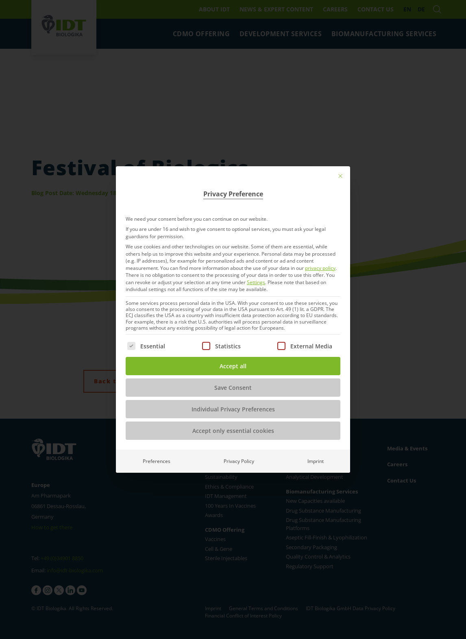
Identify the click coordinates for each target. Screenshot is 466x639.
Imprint (315, 461)
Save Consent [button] (233, 387)
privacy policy (320, 268)
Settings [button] (256, 282)
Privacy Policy (239, 461)
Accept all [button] (233, 366)
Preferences (156, 461)
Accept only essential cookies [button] (233, 431)
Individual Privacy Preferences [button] (233, 409)
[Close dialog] (340, 176)
